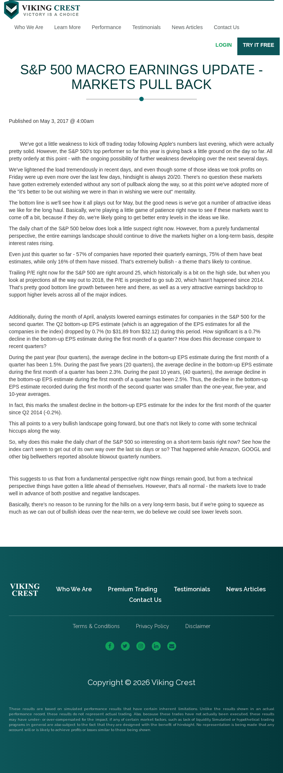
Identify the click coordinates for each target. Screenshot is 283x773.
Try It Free (258, 45)
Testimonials (146, 27)
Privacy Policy (152, 626)
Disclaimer (197, 626)
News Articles (187, 27)
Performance (106, 27)
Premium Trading (132, 589)
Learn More (67, 27)
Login (224, 45)
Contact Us (226, 27)
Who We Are (28, 27)
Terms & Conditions (96, 626)
